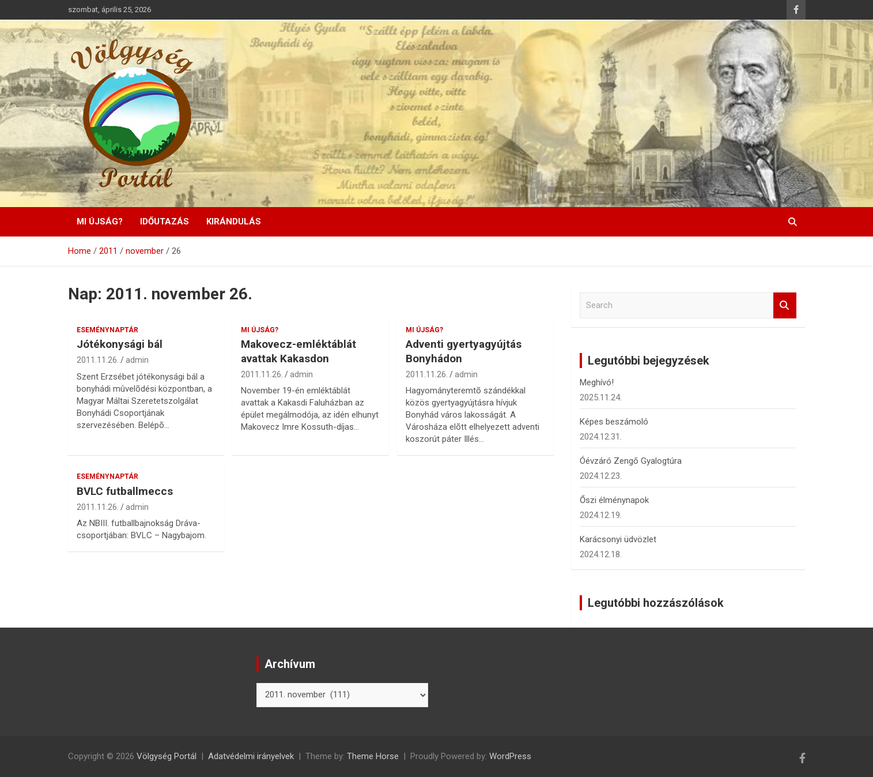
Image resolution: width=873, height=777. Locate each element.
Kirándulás (233, 221)
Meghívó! (597, 382)
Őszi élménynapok (614, 500)
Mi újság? (100, 221)
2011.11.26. (98, 360)
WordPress (510, 756)
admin (137, 360)
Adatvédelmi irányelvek (251, 756)
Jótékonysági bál (119, 344)
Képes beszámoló (614, 421)
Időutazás (164, 221)
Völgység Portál (166, 756)
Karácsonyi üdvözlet (618, 539)
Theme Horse (373, 756)
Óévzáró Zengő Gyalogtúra (631, 461)
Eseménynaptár (107, 330)
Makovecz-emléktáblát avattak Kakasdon (298, 351)
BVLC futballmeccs (125, 491)
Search (784, 305)
